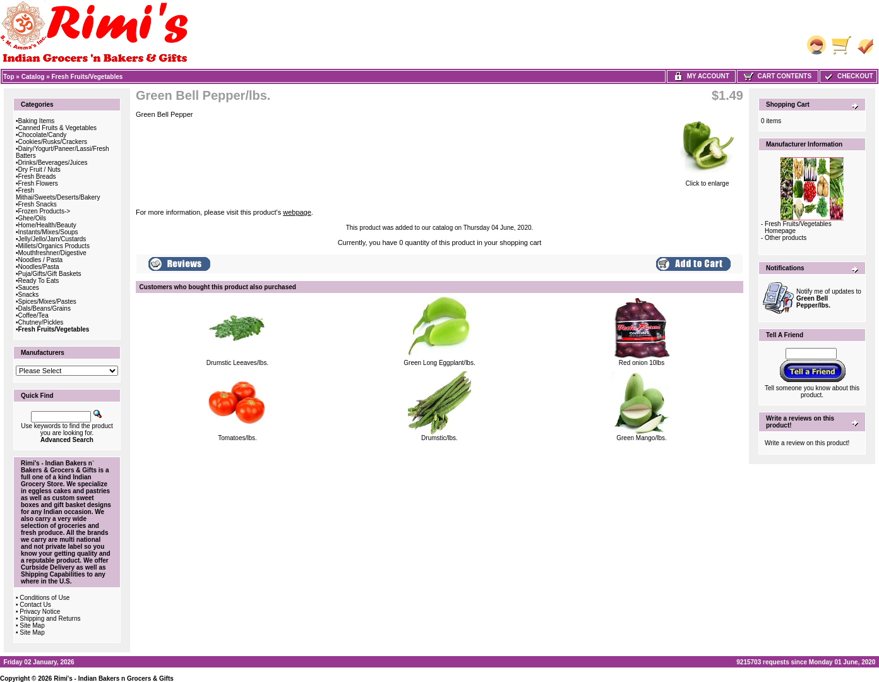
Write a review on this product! (807, 443)
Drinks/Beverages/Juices (53, 162)
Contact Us (35, 604)
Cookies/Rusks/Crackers (52, 141)
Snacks (28, 294)
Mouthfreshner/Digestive (52, 252)
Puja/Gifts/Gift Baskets (49, 273)
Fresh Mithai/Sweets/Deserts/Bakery (58, 194)
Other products (785, 237)
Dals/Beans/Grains (44, 308)
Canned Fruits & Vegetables (57, 127)
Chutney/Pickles (41, 322)
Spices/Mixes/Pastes (47, 301)
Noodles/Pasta (38, 266)
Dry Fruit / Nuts (39, 169)
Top (9, 76)
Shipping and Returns (50, 618)
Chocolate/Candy (42, 134)
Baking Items (36, 120)
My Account (701, 76)
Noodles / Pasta (40, 259)
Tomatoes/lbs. (237, 437)
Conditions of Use (44, 597)
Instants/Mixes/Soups (48, 232)
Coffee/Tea (33, 315)
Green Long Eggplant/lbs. (439, 362)
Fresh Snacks (37, 204)
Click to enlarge (707, 180)
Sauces (28, 287)
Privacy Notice (40, 611)
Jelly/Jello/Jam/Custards (52, 239)
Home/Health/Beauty (47, 225)
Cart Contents (777, 76)
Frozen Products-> (44, 211)
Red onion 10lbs (641, 362)
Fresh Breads (37, 176)
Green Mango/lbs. (641, 437)
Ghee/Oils (32, 218)
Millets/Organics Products (54, 245)
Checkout (848, 76)
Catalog (33, 76)
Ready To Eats (38, 280)
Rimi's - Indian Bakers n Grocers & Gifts (114, 678)
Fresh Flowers (38, 183)
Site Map (32, 625)
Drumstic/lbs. (439, 437)
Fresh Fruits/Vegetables (87, 76)
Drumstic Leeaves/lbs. (237, 362)
